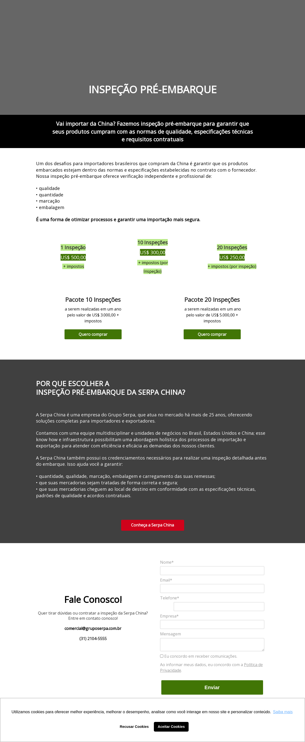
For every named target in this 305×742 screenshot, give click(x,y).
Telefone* (169, 597)
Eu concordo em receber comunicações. (198, 656)
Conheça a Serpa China (152, 525)
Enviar (212, 687)
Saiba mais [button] (283, 712)
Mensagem (170, 633)
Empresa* (169, 616)
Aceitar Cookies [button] (171, 727)
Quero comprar (93, 334)
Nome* (167, 562)
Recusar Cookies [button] (134, 727)
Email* (166, 580)
